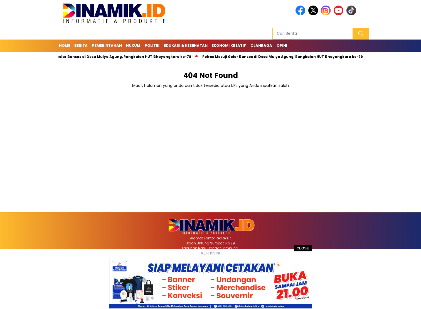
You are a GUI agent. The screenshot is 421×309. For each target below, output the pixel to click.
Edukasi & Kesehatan (186, 45)
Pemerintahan (107, 45)
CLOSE (303, 248)
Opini (282, 45)
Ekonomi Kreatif (229, 45)
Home (64, 45)
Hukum (133, 45)
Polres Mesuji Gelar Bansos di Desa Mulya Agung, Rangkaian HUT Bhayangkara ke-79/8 (286, 56)
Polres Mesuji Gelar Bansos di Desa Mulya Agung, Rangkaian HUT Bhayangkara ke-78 (112, 56)
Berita (81, 45)
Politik (152, 45)
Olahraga (261, 45)
